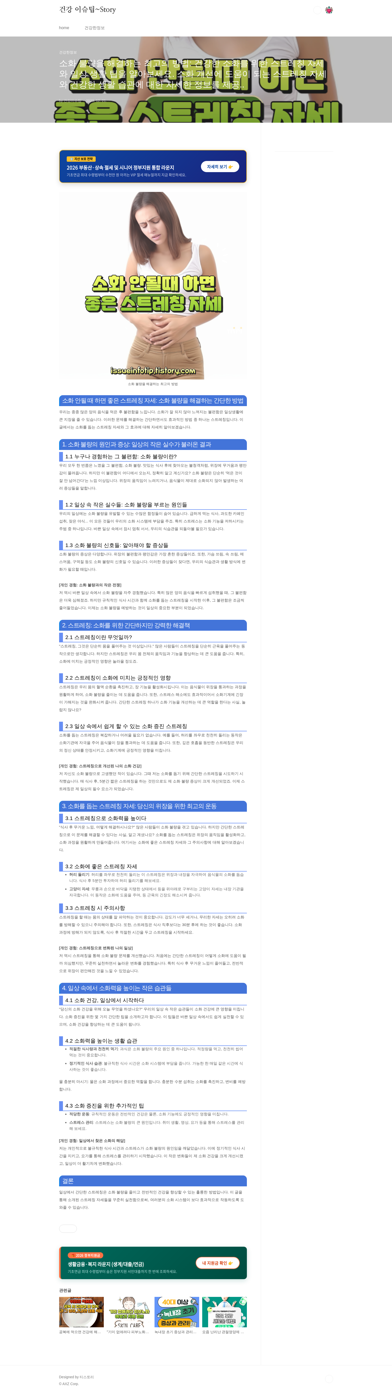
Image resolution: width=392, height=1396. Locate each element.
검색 (317, 10)
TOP (329, 1379)
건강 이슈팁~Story (87, 9)
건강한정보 (94, 28)
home (64, 28)
